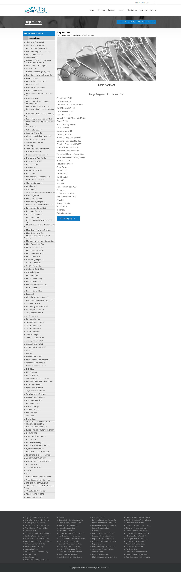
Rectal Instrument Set (34, 388)
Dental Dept (31, 419)
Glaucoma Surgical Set (34, 183)
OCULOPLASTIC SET (34, 467)
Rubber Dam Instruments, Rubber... (37, 541)
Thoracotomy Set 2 (33, 328)
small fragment (32, 316)
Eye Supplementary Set (35, 449)
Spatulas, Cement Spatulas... (102, 536)
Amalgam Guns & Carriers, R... (136, 538)
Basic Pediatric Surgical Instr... (136, 554)
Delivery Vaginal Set (33, 152)
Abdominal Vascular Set (35, 42)
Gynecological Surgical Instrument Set (40, 192)
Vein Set (29, 353)
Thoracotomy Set (33, 331)
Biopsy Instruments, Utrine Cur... (103, 523)
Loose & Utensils (32, 464)
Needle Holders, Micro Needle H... (137, 517)
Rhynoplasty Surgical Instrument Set (40, 300)
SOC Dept (30, 416)
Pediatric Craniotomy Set (35, 278)
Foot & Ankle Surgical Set (35, 180)
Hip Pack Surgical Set (34, 198)
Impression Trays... (98, 544)
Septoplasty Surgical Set (35, 309)
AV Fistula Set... (130, 549)
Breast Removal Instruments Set (38, 359)
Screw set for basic (33, 303)
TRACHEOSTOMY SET (34, 497)
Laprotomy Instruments (35, 211)
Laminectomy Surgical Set (36, 208)
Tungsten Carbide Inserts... (135, 528)
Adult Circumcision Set (34, 54)
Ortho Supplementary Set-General (39, 477)
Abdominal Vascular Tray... (33, 546)
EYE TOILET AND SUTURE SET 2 (38, 452)
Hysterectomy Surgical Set (36, 202)
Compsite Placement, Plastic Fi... (137, 533)
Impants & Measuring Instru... (102, 538)
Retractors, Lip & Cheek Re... (136, 541)
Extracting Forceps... (65, 531)
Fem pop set (31, 173)
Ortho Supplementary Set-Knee (38, 480)
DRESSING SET (32, 439)
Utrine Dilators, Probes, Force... (69, 523)
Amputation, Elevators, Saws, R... (103, 525)
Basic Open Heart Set (34, 90)
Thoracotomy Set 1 (33, 325)
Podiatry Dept (31, 413)
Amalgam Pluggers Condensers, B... (71, 533)
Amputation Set (32, 58)
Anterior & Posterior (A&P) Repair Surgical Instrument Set (39, 61)
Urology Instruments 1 (34, 341)
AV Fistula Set (31, 69)
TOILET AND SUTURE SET (36, 491)
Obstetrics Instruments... (134, 523)
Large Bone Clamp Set (34, 214)
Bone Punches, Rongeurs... (67, 525)
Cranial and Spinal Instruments (37, 148)
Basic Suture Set (32, 98)
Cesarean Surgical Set (34, 133)
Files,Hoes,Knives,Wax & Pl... (135, 536)
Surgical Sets (34, 38)
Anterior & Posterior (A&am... (69, 549)
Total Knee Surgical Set (35, 338)
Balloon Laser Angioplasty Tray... (36, 552)
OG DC (28, 470)
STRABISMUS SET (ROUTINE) (37, 483)
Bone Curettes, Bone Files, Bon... (36, 538)
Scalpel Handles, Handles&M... (136, 531)
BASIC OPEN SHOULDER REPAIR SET (40, 430)
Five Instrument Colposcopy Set (38, 177)
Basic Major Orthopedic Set (36, 81)
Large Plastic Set (32, 217)
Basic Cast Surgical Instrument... (70, 552)
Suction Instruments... (99, 528)
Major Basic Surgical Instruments (38, 230)
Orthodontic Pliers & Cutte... (34, 544)
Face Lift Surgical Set (34, 170)
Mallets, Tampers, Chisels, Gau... (137, 525)
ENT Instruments (32, 375)
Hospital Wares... (30, 531)
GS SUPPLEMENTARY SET (36, 458)
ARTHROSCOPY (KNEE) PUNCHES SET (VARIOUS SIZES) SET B (40, 423)
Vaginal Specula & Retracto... (34, 523)
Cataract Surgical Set (34, 130)
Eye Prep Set (31, 167)
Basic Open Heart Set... (100, 554)
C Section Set (31, 127)
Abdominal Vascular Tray (35, 45)
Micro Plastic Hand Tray (35, 244)
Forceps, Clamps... (98, 517)
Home (91, 10)
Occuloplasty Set (32, 272)
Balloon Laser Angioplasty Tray (38, 72)
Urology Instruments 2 (34, 344)
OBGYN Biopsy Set (33, 263)
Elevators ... (95, 531)
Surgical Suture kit (33, 319)
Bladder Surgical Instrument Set (38, 106)
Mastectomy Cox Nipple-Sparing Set (40, 241)
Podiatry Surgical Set (34, 291)
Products (111, 10)
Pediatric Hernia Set (33, 281)
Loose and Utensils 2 (34, 400)
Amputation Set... (30, 549)
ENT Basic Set (31, 372)
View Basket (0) (148, 10)
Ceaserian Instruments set (36, 363)
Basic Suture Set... (30, 557)
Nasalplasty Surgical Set (35, 260)
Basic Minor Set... (30, 554)
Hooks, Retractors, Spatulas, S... (70, 520)
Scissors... (61, 517)
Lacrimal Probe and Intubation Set (39, 205)
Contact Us (132, 10)
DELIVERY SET (31, 433)
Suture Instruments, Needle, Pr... (36, 520)
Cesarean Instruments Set (36, 366)
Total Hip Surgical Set (34, 334)
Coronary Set (31, 145)
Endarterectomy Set (33, 161)
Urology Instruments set (35, 397)
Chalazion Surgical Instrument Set (39, 136)
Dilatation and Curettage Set (37, 155)
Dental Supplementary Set (36, 436)
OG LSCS (29, 474)
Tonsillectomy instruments (36, 394)
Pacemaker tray (32, 275)
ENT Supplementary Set (35, 442)
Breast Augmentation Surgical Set (39, 119)
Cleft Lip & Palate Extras (35, 139)
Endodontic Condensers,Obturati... (36, 533)
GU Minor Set (31, 186)
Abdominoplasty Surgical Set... (69, 546)
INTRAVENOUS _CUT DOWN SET (38, 461)
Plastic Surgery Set (33, 288)
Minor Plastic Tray (33, 256)
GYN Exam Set (31, 189)
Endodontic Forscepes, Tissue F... (103, 541)
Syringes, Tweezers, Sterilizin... (69, 541)
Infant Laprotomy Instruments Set (39, 381)
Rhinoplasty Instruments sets (37, 297)
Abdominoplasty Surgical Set (37, 48)
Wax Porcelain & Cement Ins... (69, 536)
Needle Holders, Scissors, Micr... (69, 544)
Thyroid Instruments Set (35, 391)
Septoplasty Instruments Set (37, 306)
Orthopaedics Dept (33, 409)
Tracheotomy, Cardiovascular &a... (36, 525)
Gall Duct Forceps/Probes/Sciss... (137, 520)
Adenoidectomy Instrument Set (38, 51)
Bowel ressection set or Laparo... (137, 557)
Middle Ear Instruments (35, 247)
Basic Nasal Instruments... (67, 554)
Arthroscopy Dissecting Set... (102, 549)
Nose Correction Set (34, 384)
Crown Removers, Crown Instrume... (71, 538)
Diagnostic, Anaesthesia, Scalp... (36, 517)
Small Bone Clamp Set (34, 313)
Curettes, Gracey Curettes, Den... (36, 536)
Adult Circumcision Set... (134, 546)
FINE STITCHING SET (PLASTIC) (38, 455)
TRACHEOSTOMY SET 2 (35, 494)
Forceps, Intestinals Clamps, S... (103, 520)
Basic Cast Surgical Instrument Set (39, 75)
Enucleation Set (32, 164)
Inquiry (122, 10)
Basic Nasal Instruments (35, 87)
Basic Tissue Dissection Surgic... (69, 557)
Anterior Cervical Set (34, 356)
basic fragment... (97, 552)
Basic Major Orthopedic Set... (136, 552)
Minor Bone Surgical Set (35, 250)
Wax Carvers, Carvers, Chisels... (102, 533)
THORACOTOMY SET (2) (35, 322)
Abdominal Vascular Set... (134, 544)
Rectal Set (30, 294)
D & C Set (30, 369)
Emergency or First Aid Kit (36, 158)
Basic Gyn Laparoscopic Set (36, 427)
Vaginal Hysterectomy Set (36, 347)
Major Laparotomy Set (35, 233)
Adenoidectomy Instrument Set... (103, 546)
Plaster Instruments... (66, 528)
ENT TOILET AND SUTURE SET (38, 445)
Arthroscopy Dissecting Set (36, 65)
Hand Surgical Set (32, 195)
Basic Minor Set (32, 84)
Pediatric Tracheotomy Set (36, 285)
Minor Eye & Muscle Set (35, 253)
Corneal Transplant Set (34, 142)
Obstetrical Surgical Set (35, 269)
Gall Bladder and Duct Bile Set (37, 378)
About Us (101, 10)
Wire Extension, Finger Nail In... (35, 528)
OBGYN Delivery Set (33, 266)
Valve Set (29, 350)
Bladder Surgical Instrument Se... (103, 557)
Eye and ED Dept (32, 406)
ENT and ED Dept (33, 403)
